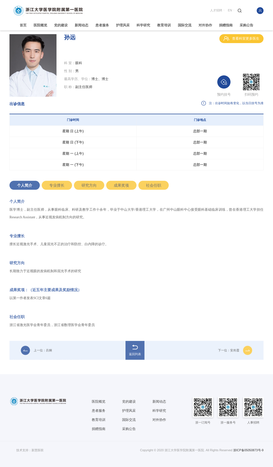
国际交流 (184, 25)
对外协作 (205, 25)
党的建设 (61, 25)
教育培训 (164, 25)
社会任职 (153, 187)
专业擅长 (56, 187)
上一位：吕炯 (36, 351)
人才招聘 (216, 10)
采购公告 (246, 25)
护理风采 (123, 25)
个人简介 (24, 187)
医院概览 (40, 25)
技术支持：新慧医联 (30, 450)
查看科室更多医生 (241, 38)
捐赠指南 (226, 25)
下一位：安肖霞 (235, 351)
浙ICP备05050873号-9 (248, 450)
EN (230, 10)
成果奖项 (121, 187)
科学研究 (143, 25)
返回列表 (135, 351)
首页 (23, 25)
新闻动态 (81, 25)
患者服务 (102, 25)
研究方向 (89, 187)
